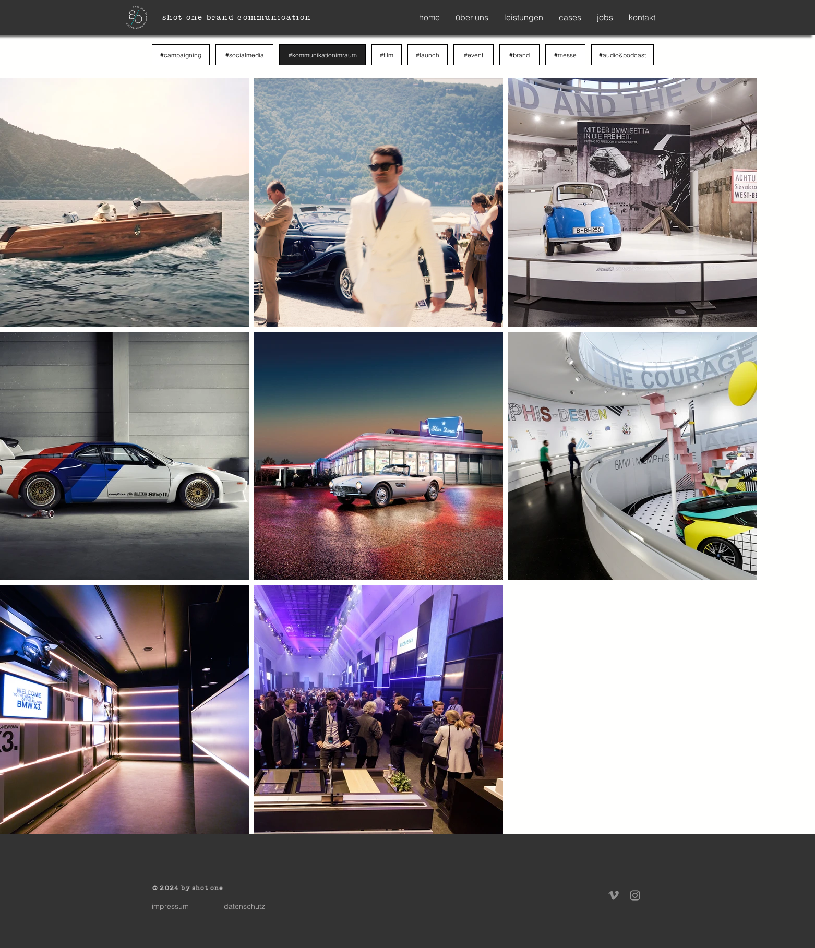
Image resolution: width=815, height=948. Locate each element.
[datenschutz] (244, 906)
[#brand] (519, 54)
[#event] (473, 54)
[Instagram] (635, 895)
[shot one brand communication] (238, 17)
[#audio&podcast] (622, 54)
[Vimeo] (613, 895)
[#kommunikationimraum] (322, 54)
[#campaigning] (181, 54)
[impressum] (170, 906)
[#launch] (428, 54)
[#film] (386, 54)
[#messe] (565, 54)
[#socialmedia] (244, 54)
